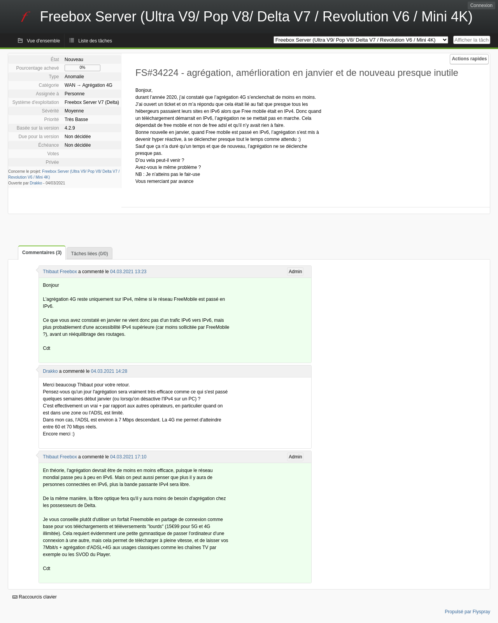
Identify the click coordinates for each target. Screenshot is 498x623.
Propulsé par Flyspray (467, 611)
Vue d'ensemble (43, 41)
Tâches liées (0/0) (89, 253)
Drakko (36, 183)
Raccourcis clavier (34, 597)
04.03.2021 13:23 (128, 271)
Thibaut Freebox (60, 271)
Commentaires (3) (41, 252)
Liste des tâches (95, 41)
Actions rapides (469, 58)
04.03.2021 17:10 (128, 457)
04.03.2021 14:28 (109, 371)
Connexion (481, 5)
